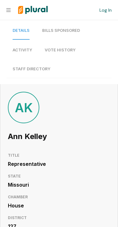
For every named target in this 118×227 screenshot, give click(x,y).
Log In (105, 10)
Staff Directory (31, 69)
